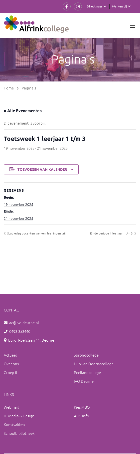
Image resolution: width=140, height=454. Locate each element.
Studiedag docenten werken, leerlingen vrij (36, 233)
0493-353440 (19, 331)
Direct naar (94, 6)
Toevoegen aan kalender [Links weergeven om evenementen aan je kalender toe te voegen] (42, 169)
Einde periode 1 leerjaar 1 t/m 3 (112, 233)
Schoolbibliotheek (19, 433)
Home (9, 87)
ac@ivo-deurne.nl (24, 322)
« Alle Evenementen (23, 110)
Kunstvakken (14, 424)
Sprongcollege (86, 355)
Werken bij (119, 6)
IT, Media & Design (19, 415)
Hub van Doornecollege (94, 363)
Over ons (11, 363)
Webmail (11, 407)
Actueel (10, 355)
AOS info (81, 415)
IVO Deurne (84, 381)
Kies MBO (82, 407)
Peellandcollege (87, 372)
